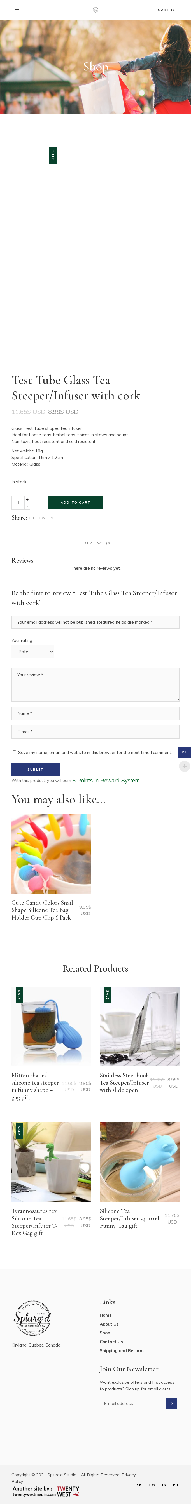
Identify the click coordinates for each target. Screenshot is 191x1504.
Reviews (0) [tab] (98, 543)
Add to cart (76, 503)
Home (106, 1315)
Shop (105, 1332)
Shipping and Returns (122, 1350)
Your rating (21, 640)
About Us (109, 1324)
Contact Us (111, 1341)
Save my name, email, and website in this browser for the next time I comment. (95, 752)
